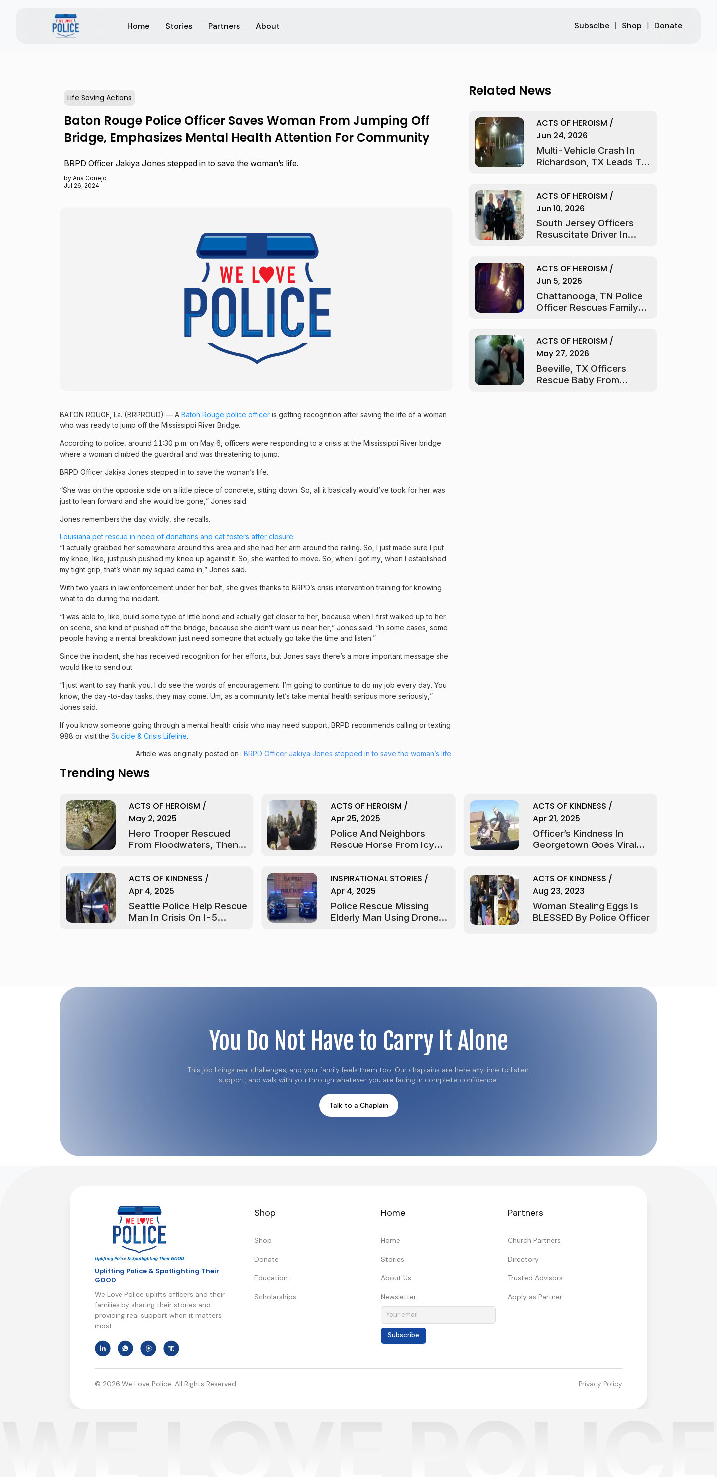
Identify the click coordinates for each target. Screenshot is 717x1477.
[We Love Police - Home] (139, 1233)
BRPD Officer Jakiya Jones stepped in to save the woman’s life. (348, 753)
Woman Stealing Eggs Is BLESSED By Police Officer (591, 911)
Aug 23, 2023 (559, 891)
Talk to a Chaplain (358, 1105)
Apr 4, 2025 (151, 891)
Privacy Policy (600, 1383)
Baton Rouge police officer (225, 414)
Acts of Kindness (569, 806)
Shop (632, 25)
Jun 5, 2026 (559, 281)
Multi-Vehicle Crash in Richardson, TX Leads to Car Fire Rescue (591, 162)
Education (271, 1277)
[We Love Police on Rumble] (148, 1348)
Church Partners (534, 1240)
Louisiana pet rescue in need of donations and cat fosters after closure (176, 536)
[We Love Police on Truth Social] (171, 1348)
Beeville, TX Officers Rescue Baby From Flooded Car (581, 380)
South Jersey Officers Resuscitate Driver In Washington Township (585, 234)
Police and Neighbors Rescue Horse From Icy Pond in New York (382, 845)
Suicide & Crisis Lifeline (149, 736)
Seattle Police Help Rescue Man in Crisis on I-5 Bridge (188, 917)
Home (390, 1240)
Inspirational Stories (376, 878)
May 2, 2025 (153, 818)
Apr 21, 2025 (556, 818)
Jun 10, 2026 (560, 208)
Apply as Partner (535, 1296)
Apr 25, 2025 (355, 818)
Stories (392, 1259)
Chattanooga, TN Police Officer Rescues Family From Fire (589, 307)
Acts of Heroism (571, 123)
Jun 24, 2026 (562, 135)
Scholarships (275, 1296)
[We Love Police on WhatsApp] (125, 1348)
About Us (396, 1277)
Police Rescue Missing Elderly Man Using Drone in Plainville (390, 917)
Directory (523, 1259)
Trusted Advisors (535, 1277)
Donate (668, 25)
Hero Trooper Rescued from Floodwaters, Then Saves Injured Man (183, 845)
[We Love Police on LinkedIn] (103, 1348)
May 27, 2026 (562, 353)
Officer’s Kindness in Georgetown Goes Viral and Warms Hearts (584, 845)
